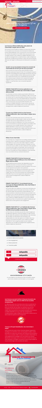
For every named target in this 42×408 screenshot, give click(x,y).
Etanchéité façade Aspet (14, 375)
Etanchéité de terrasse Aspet (19, 378)
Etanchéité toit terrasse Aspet (15, 381)
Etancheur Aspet (28, 377)
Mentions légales (24, 387)
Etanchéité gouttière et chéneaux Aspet (18, 380)
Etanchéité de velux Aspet (25, 375)
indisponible (8, 1)
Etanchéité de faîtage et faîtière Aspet (14, 373)
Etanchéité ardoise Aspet (19, 377)
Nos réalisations (21, 28)
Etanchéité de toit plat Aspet (15, 383)
